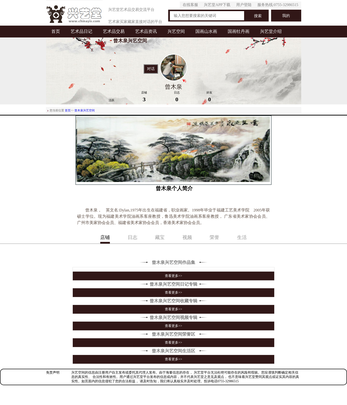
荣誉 (214, 237)
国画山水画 (206, 31)
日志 (132, 237)
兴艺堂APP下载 (217, 5)
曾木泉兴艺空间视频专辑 (173, 317)
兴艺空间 (176, 31)
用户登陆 (244, 5)
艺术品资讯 (146, 31)
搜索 (258, 16)
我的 (286, 16)
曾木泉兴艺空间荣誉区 (173, 334)
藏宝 (160, 237)
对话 (151, 69)
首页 (55, 31)
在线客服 (190, 5)
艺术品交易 (114, 31)
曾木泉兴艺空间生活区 (173, 350)
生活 (242, 237)
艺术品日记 (81, 31)
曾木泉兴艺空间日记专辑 (173, 284)
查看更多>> (173, 276)
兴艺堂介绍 (271, 31)
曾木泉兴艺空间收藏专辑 (173, 300)
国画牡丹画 (238, 31)
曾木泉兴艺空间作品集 (173, 262)
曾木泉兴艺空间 (84, 110)
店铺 (105, 237)
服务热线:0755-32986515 (277, 5)
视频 (187, 237)
